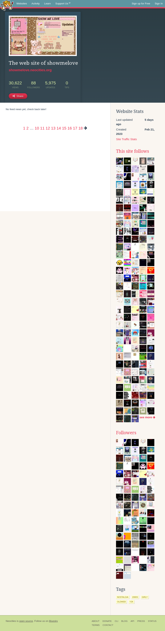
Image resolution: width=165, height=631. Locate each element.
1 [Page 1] (24, 128)
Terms (95, 625)
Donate (107, 621)
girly (145, 597)
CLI (116, 621)
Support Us (62, 3)
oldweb (121, 602)
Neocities (11, 621)
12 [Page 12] (48, 128)
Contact (108, 625)
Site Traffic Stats (126, 139)
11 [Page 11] (42, 128)
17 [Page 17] (75, 128)
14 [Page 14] (59, 128)
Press (141, 621)
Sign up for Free (141, 3)
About (95, 621)
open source (26, 621)
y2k (131, 602)
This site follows (132, 151)
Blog (124, 621)
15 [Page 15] (64, 128)
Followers (126, 432)
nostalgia (122, 597)
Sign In (159, 3)
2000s (135, 597)
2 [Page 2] (27, 128)
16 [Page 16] (69, 128)
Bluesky (53, 621)
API (132, 621)
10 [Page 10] (37, 128)
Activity (35, 3)
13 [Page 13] (53, 128)
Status (152, 621)
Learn (47, 3)
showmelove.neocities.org (30, 70)
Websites (21, 3)
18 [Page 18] (80, 128)
